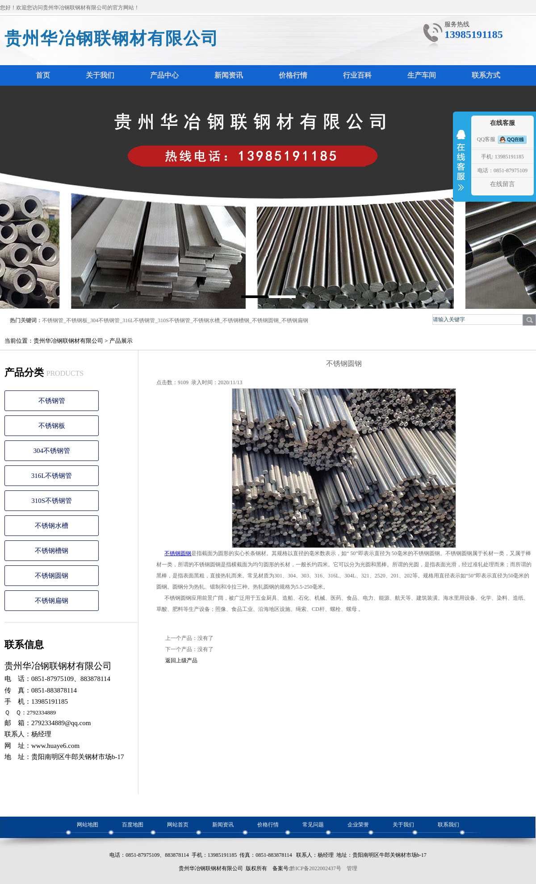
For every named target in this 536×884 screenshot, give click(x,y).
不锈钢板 (77, 320)
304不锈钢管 (105, 320)
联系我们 (448, 825)
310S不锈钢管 (174, 320)
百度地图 (132, 825)
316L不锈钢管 (138, 320)
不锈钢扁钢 (294, 320)
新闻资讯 (223, 825)
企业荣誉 (358, 825)
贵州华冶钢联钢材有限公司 (111, 38)
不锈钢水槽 (206, 320)
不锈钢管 (52, 320)
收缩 (461, 166)
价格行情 (268, 825)
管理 (352, 868)
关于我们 (403, 825)
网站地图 (87, 825)
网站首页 (177, 825)
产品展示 (121, 340)
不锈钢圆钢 (265, 320)
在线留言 (502, 184)
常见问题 (313, 825)
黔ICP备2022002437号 (315, 868)
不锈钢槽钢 (235, 320)
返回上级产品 (181, 660)
